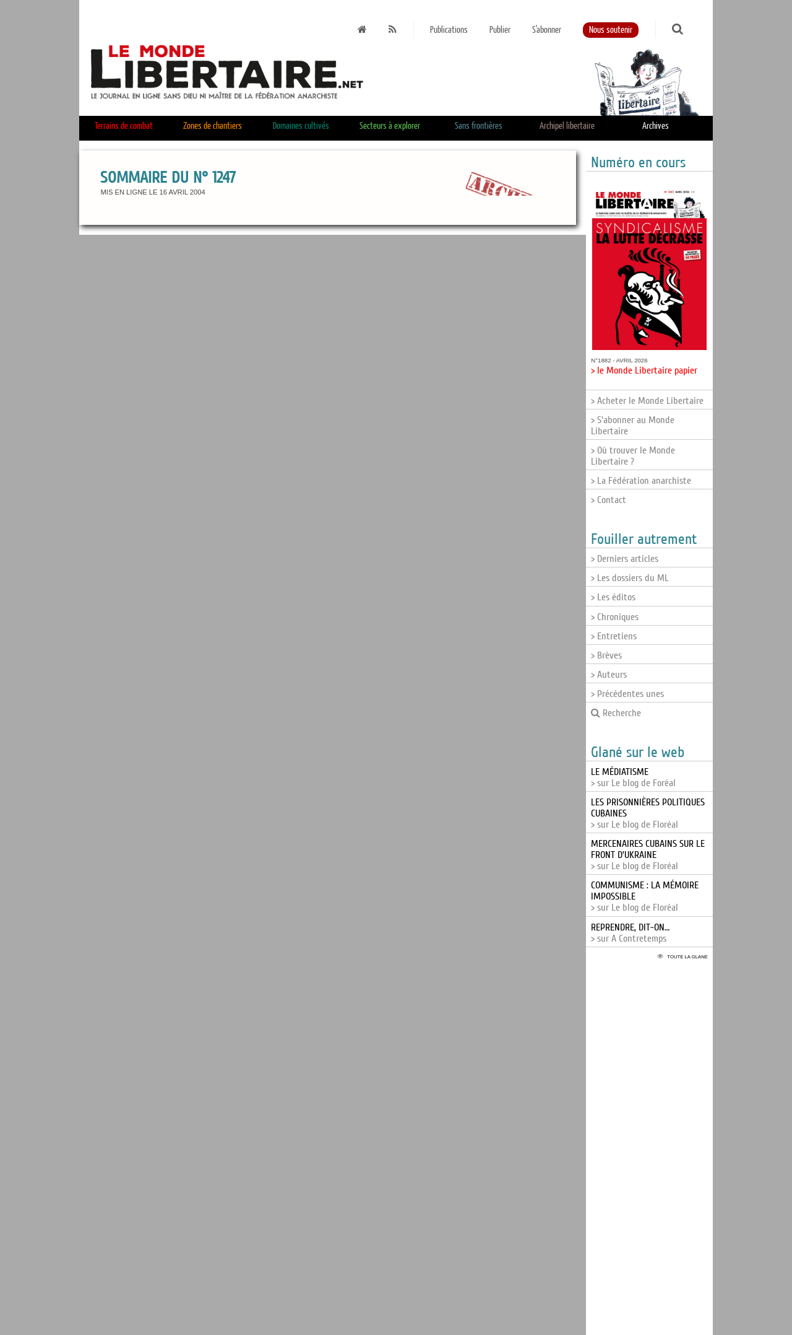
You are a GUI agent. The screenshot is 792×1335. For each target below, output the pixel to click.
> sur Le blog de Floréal (648, 855)
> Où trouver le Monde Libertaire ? (633, 456)
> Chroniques (615, 617)
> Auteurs (609, 674)
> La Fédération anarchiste (641, 480)
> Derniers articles (624, 558)
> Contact (608, 500)
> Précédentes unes (627, 693)
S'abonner (546, 30)
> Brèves (606, 655)
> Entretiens (614, 636)
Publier (499, 30)
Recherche (616, 713)
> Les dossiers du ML (630, 578)
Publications (449, 30)
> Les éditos (613, 597)
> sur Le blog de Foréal (633, 777)
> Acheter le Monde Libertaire (647, 400)
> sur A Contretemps (630, 933)
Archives (655, 126)
